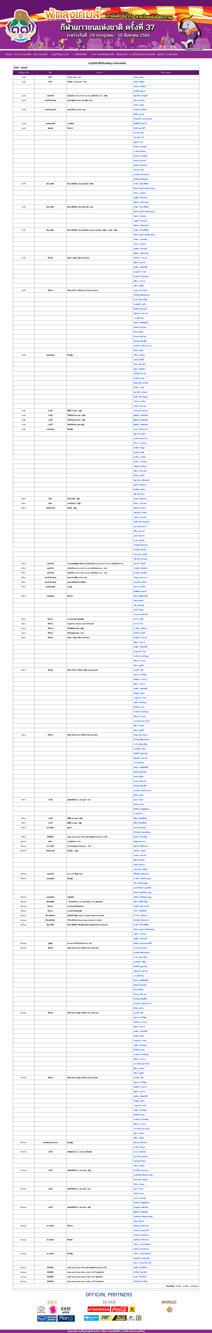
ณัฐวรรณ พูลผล (139, 434)
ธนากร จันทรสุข (140, 1152)
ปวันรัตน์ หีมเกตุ (140, 550)
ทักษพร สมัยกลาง (140, 499)
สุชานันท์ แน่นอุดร (140, 392)
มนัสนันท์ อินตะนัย (140, 545)
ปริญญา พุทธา (139, 693)
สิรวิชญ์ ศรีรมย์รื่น (140, 341)
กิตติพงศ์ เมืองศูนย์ (141, 179)
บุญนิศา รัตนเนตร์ (140, 198)
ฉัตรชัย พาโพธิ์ (139, 633)
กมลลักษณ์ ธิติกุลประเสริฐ (143, 1175)
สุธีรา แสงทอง (139, 726)
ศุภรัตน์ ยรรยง (139, 378)
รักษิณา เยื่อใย (139, 476)
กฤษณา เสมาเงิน (140, 517)
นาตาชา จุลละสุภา (141, 916)
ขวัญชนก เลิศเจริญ (141, 1207)
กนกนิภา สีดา (139, 670)
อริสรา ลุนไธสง (139, 355)
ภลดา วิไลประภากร (141, 429)
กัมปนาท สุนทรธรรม (141, 1230)
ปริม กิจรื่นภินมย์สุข (141, 883)
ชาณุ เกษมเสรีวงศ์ (140, 614)
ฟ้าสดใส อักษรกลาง (141, 1170)
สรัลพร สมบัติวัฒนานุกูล (142, 892)
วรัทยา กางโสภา (140, 401)
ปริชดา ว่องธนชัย (140, 239)
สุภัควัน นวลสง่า (140, 508)
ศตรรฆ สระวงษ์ (139, 161)
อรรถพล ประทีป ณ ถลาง (143, 346)
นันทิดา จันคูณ (139, 448)
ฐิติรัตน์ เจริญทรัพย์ (141, 415)
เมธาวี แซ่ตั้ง (138, 619)
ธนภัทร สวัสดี (139, 452)
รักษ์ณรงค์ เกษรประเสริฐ (143, 119)
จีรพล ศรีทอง (138, 332)
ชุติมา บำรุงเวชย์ (140, 471)
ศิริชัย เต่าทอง (139, 114)
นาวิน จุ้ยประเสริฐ (140, 300)
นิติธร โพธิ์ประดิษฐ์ (141, 902)
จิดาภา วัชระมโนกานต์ (142, 1263)
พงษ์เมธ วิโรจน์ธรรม (141, 1235)
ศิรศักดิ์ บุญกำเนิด (140, 309)
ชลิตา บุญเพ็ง (139, 286)
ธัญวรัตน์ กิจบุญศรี (140, 96)
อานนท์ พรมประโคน (141, 175)
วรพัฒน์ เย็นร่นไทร (141, 568)
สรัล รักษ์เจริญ (139, 605)
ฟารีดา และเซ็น (140, 457)
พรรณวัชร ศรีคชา (140, 110)
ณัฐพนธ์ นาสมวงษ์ (140, 313)
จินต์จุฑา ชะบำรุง (140, 258)
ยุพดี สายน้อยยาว (140, 485)
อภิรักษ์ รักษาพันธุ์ (140, 837)
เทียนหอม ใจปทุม (140, 513)
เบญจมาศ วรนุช (140, 272)
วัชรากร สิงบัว (139, 170)
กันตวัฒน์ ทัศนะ (140, 1161)
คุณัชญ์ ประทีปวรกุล (141, 1226)
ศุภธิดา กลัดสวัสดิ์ (140, 267)
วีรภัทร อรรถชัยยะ (140, 147)
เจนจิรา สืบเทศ (139, 1147)
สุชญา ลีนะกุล (139, 1221)
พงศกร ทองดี (139, 105)
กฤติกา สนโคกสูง (140, 703)
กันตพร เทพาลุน (140, 406)
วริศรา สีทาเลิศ (139, 364)
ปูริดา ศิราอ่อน (139, 100)
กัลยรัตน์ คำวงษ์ (140, 374)
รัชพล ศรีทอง (139, 601)
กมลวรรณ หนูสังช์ (140, 554)
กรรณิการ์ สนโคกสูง (141, 276)
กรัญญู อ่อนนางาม (140, 578)
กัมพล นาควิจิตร (140, 86)
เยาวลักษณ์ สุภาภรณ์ (141, 721)
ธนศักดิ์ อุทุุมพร (139, 91)
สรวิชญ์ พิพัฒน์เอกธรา (142, 295)
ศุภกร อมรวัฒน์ (139, 587)
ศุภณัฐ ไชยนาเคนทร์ (141, 906)
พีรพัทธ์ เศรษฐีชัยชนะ (142, 809)
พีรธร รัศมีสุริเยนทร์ (141, 596)
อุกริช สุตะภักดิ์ (139, 128)
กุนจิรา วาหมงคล (140, 462)
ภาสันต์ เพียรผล (139, 151)
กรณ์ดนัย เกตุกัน (140, 304)
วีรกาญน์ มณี (139, 137)
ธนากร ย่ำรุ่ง (138, 624)
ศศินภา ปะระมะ (140, 281)
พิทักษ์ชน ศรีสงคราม (141, 874)
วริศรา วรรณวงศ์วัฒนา (142, 1244)
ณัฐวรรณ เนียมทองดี (141, 480)
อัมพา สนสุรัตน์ (139, 369)
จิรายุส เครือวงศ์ (140, 337)
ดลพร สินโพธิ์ (139, 360)
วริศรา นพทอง (139, 1166)
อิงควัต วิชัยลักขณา (141, 846)
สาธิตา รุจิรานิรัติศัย (141, 184)
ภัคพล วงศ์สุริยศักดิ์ (141, 323)
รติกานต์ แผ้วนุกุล (140, 559)
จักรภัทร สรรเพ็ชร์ (140, 573)
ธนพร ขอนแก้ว (139, 536)
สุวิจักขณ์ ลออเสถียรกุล (142, 832)
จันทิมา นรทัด (139, 388)
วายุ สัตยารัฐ (138, 318)
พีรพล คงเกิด (138, 350)
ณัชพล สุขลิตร (139, 77)
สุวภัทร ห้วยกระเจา (141, 439)
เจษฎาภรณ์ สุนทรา (141, 290)
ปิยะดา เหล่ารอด (140, 503)
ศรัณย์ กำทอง (139, 804)
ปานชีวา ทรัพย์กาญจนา (142, 879)
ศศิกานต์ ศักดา (139, 494)
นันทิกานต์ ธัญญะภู (141, 397)
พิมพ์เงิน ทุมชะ (139, 707)
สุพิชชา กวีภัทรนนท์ (141, 202)
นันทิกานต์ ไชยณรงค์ (141, 522)
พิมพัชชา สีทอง (139, 489)
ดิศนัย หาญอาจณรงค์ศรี (143, 943)
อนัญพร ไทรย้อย (140, 466)
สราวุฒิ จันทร (139, 133)
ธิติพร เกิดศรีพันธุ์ (140, 818)
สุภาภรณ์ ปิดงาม (140, 527)
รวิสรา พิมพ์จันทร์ (140, 911)
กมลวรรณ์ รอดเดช (141, 411)
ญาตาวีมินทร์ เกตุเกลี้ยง (142, 888)
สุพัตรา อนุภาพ (139, 263)
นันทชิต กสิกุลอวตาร (141, 920)
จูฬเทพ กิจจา (138, 142)
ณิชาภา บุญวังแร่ (140, 443)
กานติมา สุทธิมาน (140, 628)
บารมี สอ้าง (138, 814)
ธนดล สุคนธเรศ (140, 828)
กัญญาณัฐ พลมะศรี (141, 383)
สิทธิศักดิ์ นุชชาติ (140, 124)
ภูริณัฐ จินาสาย (139, 842)
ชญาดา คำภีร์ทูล (140, 675)
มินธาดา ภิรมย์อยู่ (140, 156)
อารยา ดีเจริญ (139, 540)
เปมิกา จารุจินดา (140, 193)
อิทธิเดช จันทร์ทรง (140, 165)
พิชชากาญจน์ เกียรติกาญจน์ (144, 188)
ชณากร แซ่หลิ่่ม (140, 564)
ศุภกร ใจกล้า (138, 800)
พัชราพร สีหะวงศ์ (140, 1143)
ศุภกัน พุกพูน (138, 610)
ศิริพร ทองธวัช (139, 531)
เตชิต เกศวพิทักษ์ (140, 1268)
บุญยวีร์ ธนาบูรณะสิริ (141, 1258)
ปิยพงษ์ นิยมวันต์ (140, 327)
